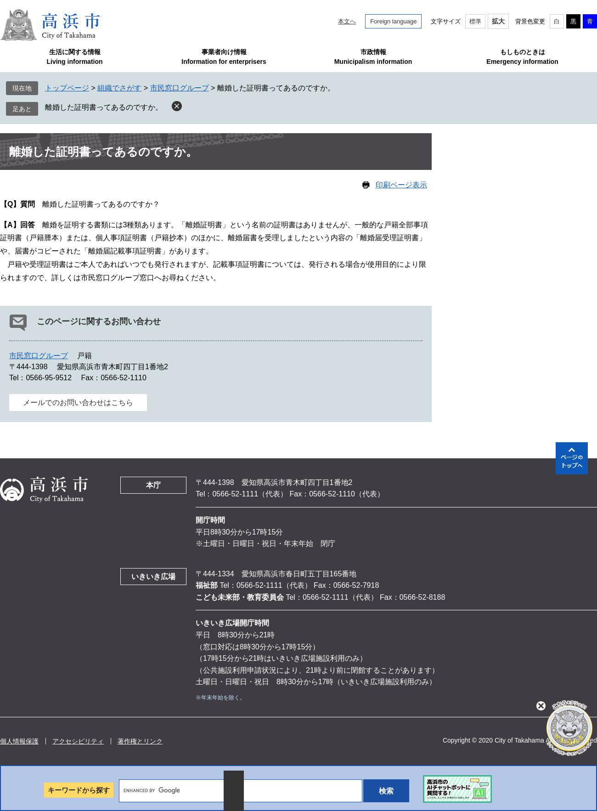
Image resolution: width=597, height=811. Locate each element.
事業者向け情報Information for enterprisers (223, 56)
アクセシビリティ (78, 741)
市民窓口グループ (179, 88)
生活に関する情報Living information (74, 56)
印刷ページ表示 (401, 185)
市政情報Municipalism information (373, 56)
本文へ (347, 21)
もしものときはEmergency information (522, 56)
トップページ (67, 88)
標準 (475, 21)
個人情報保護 (19, 741)
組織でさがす (119, 88)
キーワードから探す (79, 790)
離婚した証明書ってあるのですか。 (104, 107)
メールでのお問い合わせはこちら (78, 402)
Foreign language (393, 21)
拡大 (498, 21)
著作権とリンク (140, 741)
